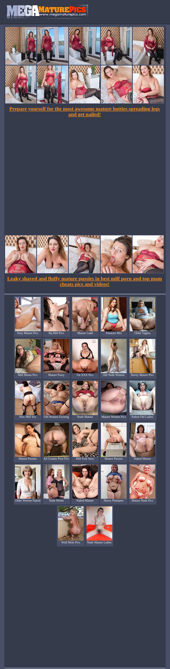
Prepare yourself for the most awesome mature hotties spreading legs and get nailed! (84, 111)
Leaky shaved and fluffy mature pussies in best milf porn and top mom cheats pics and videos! (84, 281)
